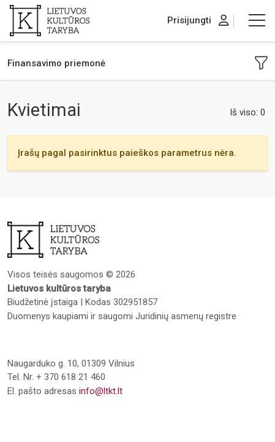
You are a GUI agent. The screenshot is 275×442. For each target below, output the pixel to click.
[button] (257, 20)
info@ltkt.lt (100, 391)
